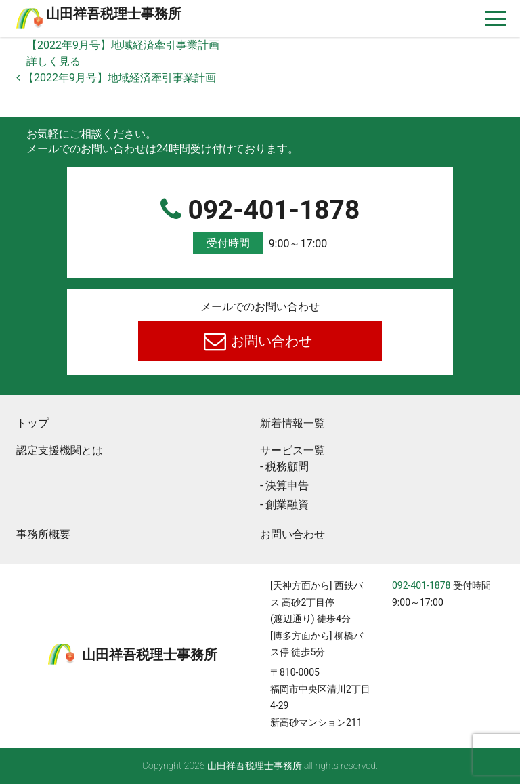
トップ (32, 423)
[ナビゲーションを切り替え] (496, 18)
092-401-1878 (260, 224)
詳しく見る (53, 61)
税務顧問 (287, 466)
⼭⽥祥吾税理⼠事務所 (113, 13)
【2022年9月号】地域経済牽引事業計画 (122, 45)
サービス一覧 (292, 450)
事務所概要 (43, 534)
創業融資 (287, 504)
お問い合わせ (270, 341)
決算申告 (287, 485)
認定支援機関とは (59, 450)
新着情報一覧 (292, 423)
